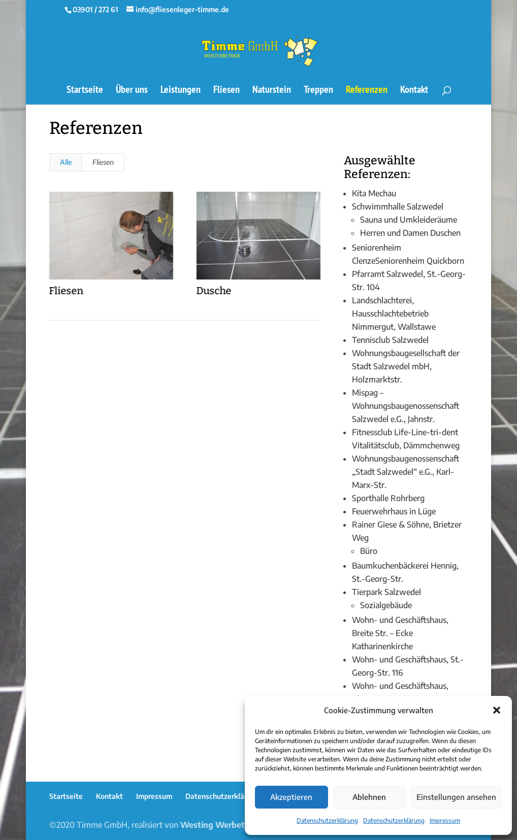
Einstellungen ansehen (456, 796)
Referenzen (366, 91)
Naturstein (271, 91)
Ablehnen (369, 796)
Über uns (132, 91)
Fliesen (226, 91)
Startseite (85, 91)
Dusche (213, 291)
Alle (66, 162)
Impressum (445, 820)
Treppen (318, 91)
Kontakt (414, 91)
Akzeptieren (291, 796)
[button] (497, 710)
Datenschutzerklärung (327, 820)
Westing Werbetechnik (225, 825)
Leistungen (180, 91)
